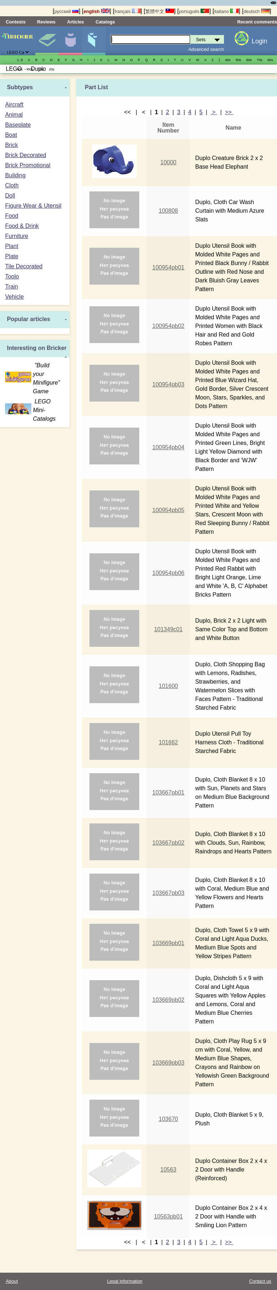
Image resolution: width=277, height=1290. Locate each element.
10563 (169, 1169)
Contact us (260, 1281)
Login (259, 41)
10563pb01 (168, 1216)
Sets (46, 41)
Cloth (11, 185)
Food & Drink (22, 226)
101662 (168, 742)
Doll (10, 195)
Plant (11, 246)
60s (249, 60)
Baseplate (18, 125)
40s (227, 60)
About (12, 1281)
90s (19, 69)
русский (66, 11)
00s (30, 69)
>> (229, 112)
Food (11, 216)
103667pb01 (168, 792)
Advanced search (206, 49)
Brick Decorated (25, 155)
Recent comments (257, 22)
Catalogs (105, 22)
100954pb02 (168, 326)
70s (259, 60)
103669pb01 (168, 943)
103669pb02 (168, 1000)
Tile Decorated (23, 266)
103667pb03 (168, 893)
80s (270, 60)
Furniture (16, 236)
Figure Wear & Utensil (33, 206)
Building (15, 175)
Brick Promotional (27, 165)
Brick (11, 145)
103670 (168, 1119)
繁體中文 (159, 11)
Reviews (46, 22)
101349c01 (168, 629)
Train (11, 286)
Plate (11, 256)
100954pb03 (168, 384)
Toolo (12, 276)
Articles (75, 22)
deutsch (256, 11)
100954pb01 (168, 267)
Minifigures (70, 41)
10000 (169, 162)
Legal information (124, 1281)
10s (41, 69)
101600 (168, 686)
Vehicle (14, 297)
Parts (93, 41)
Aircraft (14, 104)
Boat (11, 135)
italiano (226, 11)
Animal (14, 115)
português (194, 11)
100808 (168, 211)
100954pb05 (168, 510)
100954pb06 (168, 573)
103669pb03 (168, 1063)
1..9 (20, 60)
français (127, 11)
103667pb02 (168, 843)
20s (51, 69)
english (97, 11)
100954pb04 (168, 447)
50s (238, 60)
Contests (16, 22)
